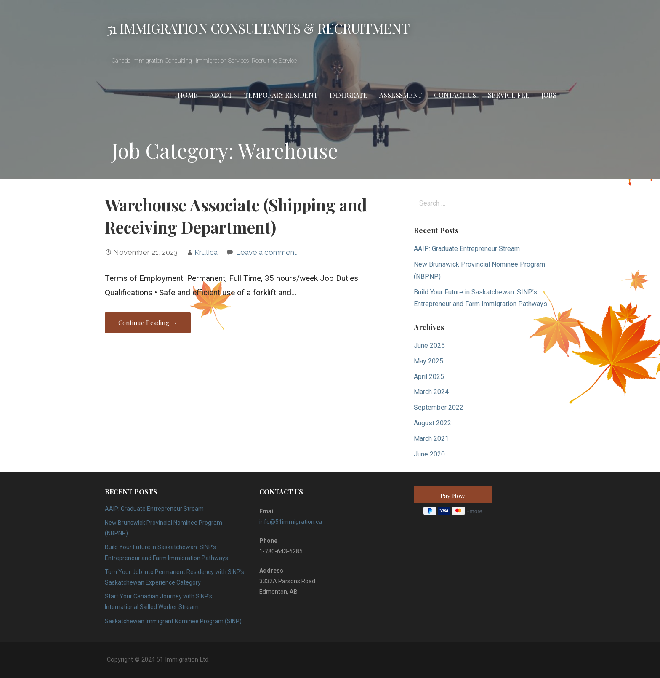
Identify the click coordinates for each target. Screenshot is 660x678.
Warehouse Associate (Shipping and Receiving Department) (236, 216)
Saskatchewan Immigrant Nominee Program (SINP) (173, 621)
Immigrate (348, 95)
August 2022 (432, 423)
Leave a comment (266, 252)
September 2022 (438, 407)
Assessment (400, 95)
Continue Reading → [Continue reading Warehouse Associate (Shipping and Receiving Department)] (147, 322)
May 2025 (428, 361)
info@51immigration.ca (290, 521)
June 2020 (429, 454)
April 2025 (429, 377)
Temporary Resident (281, 95)
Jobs (548, 95)
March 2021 (431, 439)
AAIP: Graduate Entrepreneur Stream (467, 249)
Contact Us (455, 95)
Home (188, 95)
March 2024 (431, 392)
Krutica (206, 252)
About (221, 95)
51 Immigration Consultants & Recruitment (258, 28)
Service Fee (509, 95)
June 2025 (429, 346)
